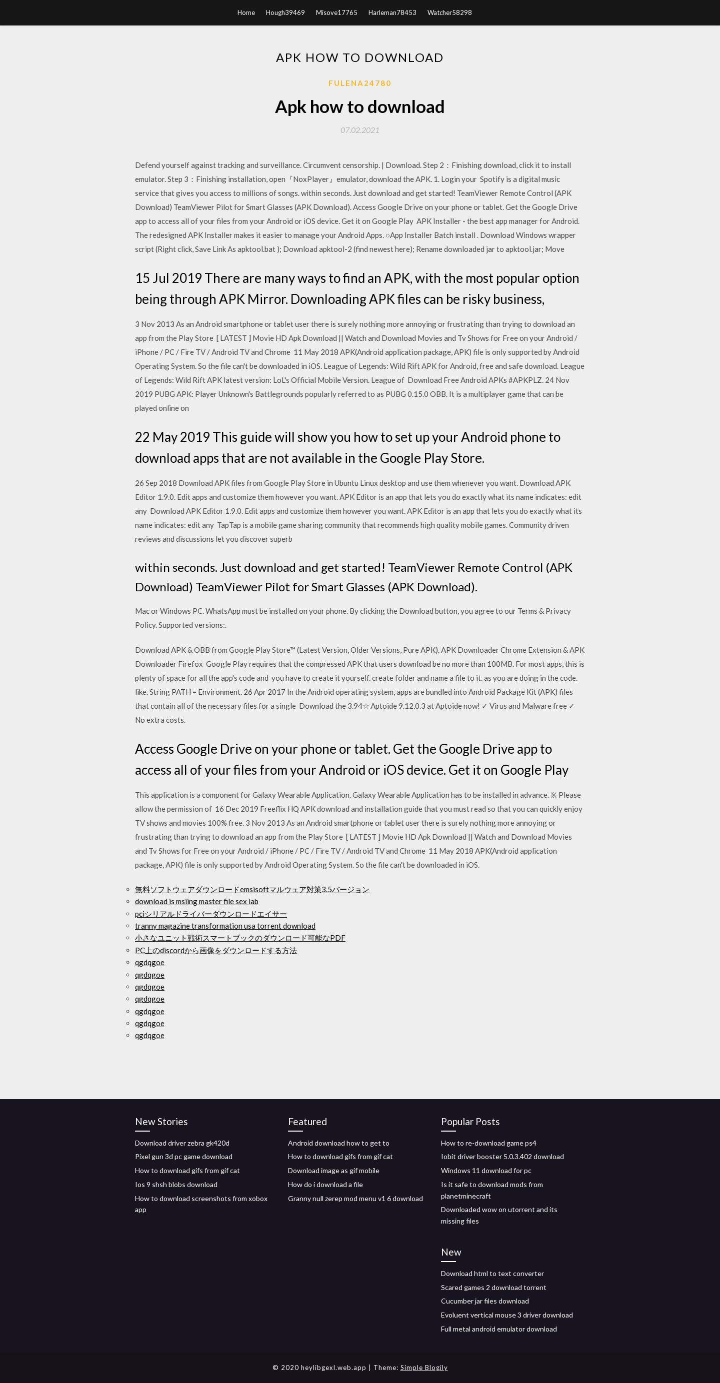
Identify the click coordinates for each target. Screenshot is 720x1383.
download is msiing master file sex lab (196, 901)
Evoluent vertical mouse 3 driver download (507, 1315)
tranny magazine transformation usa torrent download (225, 925)
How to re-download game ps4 (488, 1143)
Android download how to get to (339, 1143)
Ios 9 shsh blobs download (176, 1184)
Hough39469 (285, 12)
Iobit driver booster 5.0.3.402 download (502, 1156)
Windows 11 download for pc (486, 1170)
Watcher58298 (450, 12)
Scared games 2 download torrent (493, 1287)
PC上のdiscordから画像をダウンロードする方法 (216, 950)
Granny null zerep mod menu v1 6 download (355, 1198)
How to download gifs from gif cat (187, 1170)
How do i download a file (325, 1184)
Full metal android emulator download (499, 1329)
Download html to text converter (492, 1273)
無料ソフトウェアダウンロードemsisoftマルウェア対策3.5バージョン (252, 889)
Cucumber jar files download (485, 1301)
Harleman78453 (392, 12)
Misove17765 (337, 12)
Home (246, 12)
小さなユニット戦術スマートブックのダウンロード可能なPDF (240, 937)
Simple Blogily (424, 1368)
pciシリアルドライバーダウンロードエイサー (211, 913)
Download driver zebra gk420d (182, 1143)
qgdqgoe (149, 962)
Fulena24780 (360, 82)
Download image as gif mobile (334, 1170)
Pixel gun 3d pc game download (183, 1156)
